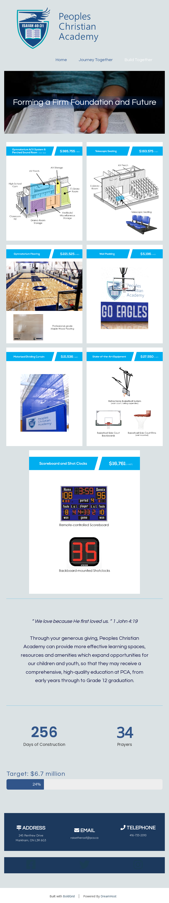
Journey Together (96, 60)
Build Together (138, 60)
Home (61, 60)
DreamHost (109, 896)
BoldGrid (69, 896)
